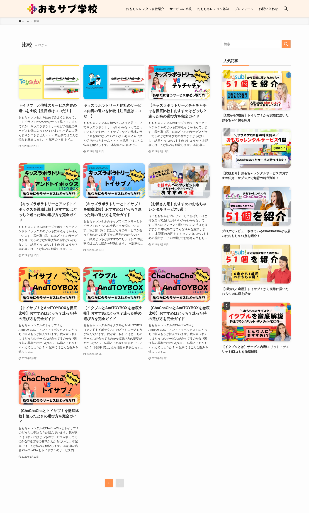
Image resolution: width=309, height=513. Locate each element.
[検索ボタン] (286, 8)
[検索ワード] (256, 44)
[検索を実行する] (286, 44)
